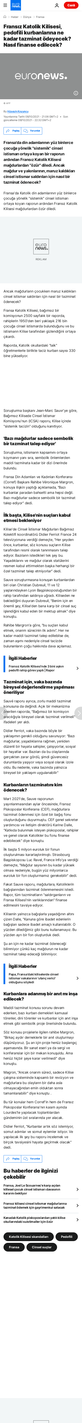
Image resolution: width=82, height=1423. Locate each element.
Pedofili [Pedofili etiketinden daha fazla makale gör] (66, 1236)
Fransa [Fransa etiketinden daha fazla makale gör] (14, 1247)
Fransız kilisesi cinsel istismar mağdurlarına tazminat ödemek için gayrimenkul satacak (34, 1205)
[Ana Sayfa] (4, 16)
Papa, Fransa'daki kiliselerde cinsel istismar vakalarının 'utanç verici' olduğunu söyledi (34, 978)
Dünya (27, 17)
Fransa (40, 17)
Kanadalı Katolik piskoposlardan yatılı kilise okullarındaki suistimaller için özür (34, 1219)
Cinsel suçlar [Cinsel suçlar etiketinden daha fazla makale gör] (42, 1247)
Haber (14, 17)
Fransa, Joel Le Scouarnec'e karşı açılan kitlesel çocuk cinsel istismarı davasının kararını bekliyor (31, 1189)
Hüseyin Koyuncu (17, 111)
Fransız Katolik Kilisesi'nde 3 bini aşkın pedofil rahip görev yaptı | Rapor (36, 668)
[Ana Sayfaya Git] (15, 5)
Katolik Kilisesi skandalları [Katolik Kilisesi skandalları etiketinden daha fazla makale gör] (28, 1236)
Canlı (71, 5)
